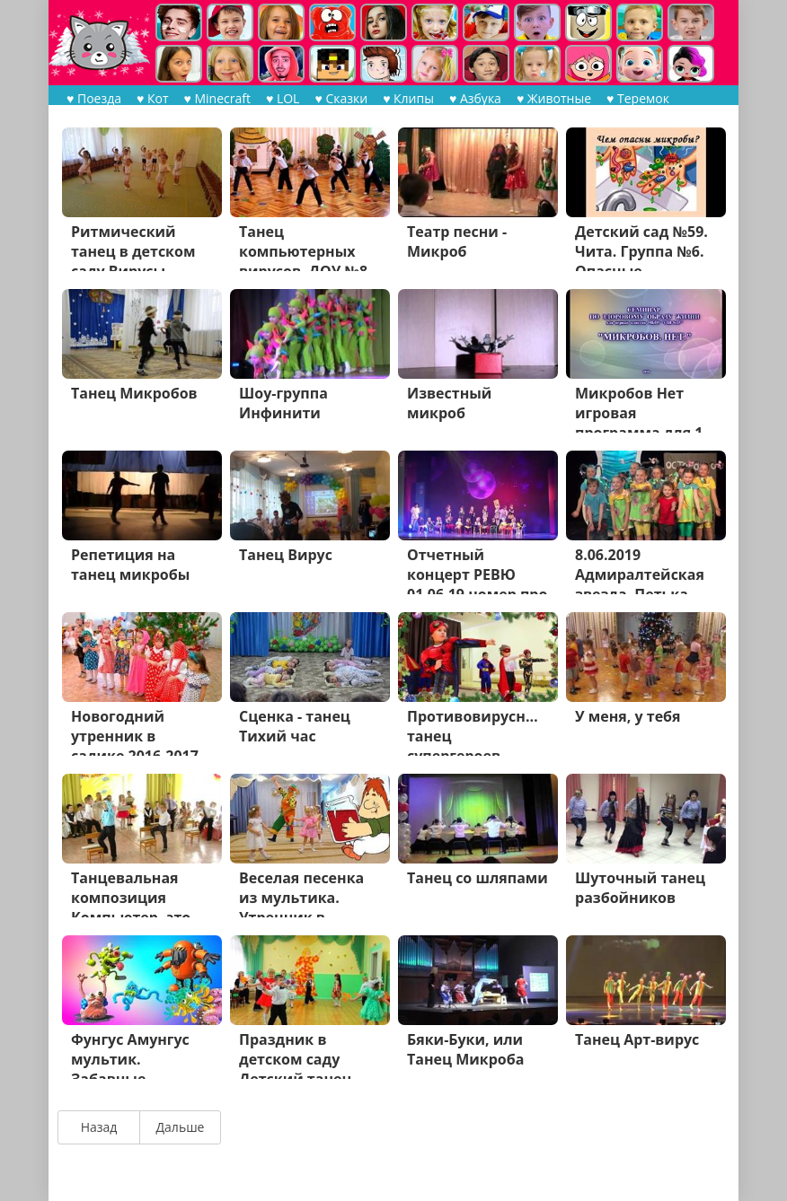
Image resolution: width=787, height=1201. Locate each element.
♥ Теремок (637, 98)
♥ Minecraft (217, 98)
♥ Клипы (408, 98)
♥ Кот (153, 98)
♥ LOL (282, 98)
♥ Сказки (340, 98)
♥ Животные (554, 98)
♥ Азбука (475, 98)
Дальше (180, 1126)
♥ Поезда (93, 98)
